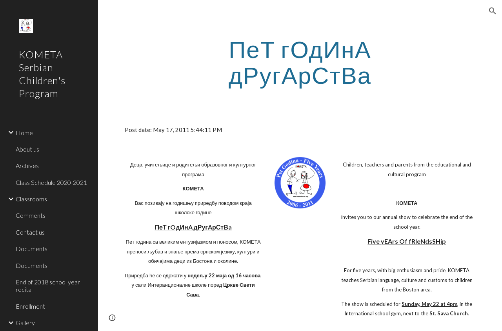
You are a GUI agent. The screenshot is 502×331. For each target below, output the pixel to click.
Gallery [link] (25, 322)
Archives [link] (27, 165)
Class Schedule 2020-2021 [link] (51, 182)
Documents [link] (31, 248)
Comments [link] (30, 215)
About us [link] (27, 149)
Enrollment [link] (30, 306)
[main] (299, 62)
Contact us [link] (30, 232)
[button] (492, 11)
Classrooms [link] (31, 199)
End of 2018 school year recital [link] (48, 285)
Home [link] (24, 132)
